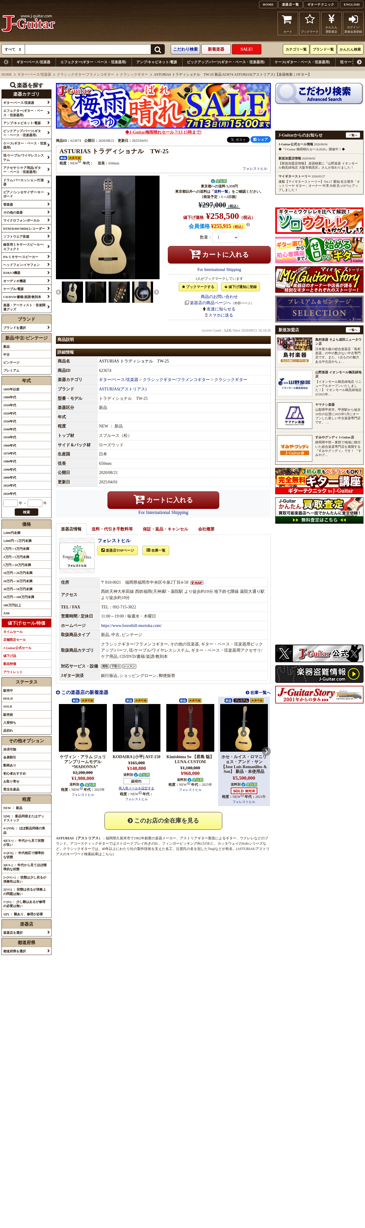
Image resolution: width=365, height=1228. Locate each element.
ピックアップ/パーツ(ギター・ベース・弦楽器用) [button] (22, 133)
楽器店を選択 (13, 932)
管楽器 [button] (8, 204)
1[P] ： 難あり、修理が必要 (23, 914)
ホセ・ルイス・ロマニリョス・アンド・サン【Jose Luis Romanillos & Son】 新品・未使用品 (244, 770)
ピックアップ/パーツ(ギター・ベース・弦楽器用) (225, 62)
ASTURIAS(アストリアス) (123, 395)
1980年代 (9, 461)
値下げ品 (9, 656)
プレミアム (11, 370)
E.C (210, 850)
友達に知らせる (221, 309)
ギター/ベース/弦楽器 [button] (18, 102)
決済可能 (9, 749)
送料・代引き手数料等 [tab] (112, 535)
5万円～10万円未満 (17, 565)
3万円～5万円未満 (16, 557)
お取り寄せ (11, 781)
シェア (260, 139)
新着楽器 (216, 49)
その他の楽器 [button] (13, 212)
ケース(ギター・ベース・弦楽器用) (302, 62)
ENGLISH (352, 4)
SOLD (7, 706)
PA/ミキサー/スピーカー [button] (20, 257)
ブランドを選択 (14, 328)
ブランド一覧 (323, 49)
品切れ (8, 730)
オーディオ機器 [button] (14, 281)
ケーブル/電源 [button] (13, 289)
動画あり (9, 765)
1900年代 (9, 397)
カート (288, 23)
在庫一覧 (155, 557)
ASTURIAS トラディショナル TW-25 (134, 367)
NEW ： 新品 (12, 808)
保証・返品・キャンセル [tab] (165, 535)
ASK (6, 613)
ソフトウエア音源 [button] (16, 236)
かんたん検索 (350, 49)
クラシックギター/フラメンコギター (85, 74)
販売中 (8, 690)
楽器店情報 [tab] (71, 535)
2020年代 (9, 493)
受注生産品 (11, 789)
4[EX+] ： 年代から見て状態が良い (23, 842)
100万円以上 (12, 605)
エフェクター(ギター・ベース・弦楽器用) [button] (23, 113)
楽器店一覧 (290, 4)
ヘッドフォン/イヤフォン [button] (21, 265)
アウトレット (13, 672)
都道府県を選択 (14, 951)
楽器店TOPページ (117, 557)
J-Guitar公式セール (17, 648)
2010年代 (9, 485)
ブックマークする (198, 287)
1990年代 (9, 469)
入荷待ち (9, 722)
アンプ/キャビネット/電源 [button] (22, 123)
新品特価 (9, 663)
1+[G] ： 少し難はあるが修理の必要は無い (24, 904)
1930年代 (9, 421)
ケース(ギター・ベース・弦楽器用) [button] (25, 145)
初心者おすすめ (14, 773)
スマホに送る (220, 315)
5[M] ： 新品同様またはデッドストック (23, 818)
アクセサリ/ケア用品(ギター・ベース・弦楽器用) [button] (22, 170)
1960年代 (9, 445)
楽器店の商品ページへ (210, 303)
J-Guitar (28, 23)
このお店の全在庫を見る (163, 827)
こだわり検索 (185, 49)
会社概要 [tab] (206, 535)
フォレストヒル (255, 169)
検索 (26, 512)
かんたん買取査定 (331, 23)
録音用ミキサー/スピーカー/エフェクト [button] (23, 246)
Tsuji (211, 855)
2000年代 (9, 477)
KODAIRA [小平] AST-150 (136, 763)
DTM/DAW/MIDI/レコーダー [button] (24, 228)
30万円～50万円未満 (17, 589)
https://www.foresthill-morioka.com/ (131, 632)
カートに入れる (219, 254)
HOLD (8, 698)
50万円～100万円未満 (18, 597)
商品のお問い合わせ (219, 296)
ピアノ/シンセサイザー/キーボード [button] (23, 194)
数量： (206, 237)
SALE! (246, 49)
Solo (245, 850)
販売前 (8, 714)
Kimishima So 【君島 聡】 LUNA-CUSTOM (190, 766)
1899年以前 (11, 389)
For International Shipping (219, 269)
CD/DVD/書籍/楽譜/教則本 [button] (22, 297)
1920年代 (9, 413)
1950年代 (9, 437)
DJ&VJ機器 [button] (11, 272)
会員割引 (9, 757)
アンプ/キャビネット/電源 (156, 62)
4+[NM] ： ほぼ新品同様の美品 (24, 830)
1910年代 (9, 405)
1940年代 (9, 429)
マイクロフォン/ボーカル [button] (21, 220)
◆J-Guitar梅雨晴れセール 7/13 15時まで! (163, 132)
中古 (6, 354)
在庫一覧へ (260, 699)
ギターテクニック (320, 4)
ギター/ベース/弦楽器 (33, 62)
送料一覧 (221, 191)
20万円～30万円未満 (17, 581)
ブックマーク (309, 23)
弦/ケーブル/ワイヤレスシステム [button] (23, 157)
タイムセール (13, 631)
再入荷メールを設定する (136, 794)
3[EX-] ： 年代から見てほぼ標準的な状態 (25, 867)
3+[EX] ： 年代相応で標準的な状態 (23, 855)
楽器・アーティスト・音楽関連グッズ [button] (24, 307)
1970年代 (9, 453)
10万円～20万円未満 (17, 573)
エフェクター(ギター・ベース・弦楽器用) (93, 62)
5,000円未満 (11, 533)
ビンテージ (11, 362)
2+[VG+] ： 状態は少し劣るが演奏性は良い (24, 879)
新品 (6, 346)
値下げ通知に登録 (240, 287)
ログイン (353, 23)
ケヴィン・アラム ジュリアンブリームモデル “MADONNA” (83, 768)
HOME (268, 4)
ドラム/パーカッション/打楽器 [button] (23, 182)
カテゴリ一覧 (296, 49)
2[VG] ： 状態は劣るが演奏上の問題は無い (24, 891)
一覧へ (353, 135)
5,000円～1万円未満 (17, 541)
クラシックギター (134, 74)
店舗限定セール (14, 639)
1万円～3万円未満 (16, 548)
